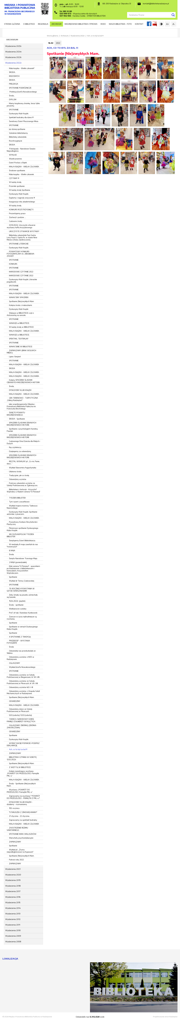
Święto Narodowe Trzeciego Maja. (23, 558)
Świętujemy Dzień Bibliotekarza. (22, 540)
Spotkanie (13, 577)
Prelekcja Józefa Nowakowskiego (23, 92)
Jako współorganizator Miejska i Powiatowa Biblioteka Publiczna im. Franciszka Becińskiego (21, 406)
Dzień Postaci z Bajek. (18, 163)
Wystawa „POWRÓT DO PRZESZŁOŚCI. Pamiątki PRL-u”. (20, 791)
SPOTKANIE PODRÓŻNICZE (20, 88)
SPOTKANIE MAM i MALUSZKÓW (22, 834)
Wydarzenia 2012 (12, 919)
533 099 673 (65, 14)
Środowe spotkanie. (17, 170)
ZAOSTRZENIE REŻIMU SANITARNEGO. (17, 829)
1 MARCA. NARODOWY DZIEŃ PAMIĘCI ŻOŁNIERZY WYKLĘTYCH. (21, 720)
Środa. (11, 554)
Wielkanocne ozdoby (17, 609)
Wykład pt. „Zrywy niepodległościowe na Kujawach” (20, 851)
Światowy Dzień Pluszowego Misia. (23, 121)
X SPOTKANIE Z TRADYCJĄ (20, 637)
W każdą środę (15, 182)
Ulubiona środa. (15, 471)
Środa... (12, 96)
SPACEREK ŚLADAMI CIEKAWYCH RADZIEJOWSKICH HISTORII (21, 436)
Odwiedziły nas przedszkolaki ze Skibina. (21, 652)
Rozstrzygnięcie (15, 141)
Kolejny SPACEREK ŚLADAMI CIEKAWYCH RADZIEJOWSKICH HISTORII (23, 381)
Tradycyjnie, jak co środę (19, 475)
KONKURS (13, 264)
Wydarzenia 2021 (12, 869)
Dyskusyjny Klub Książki (18, 309)
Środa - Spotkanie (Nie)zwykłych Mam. (21, 784)
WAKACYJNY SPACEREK (18, 297)
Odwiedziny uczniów (17, 479)
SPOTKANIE (13, 110)
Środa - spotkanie (16, 605)
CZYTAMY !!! (14, 178)
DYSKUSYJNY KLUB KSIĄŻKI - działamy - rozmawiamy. (20, 803)
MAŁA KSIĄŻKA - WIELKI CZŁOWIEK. (24, 167)
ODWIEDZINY (14, 701)
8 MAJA (12, 550)
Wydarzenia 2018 (13, 886)
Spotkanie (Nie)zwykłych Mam (21, 301)
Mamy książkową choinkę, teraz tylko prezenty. (23, 104)
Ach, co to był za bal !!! (18, 749)
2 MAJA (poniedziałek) (18, 562)
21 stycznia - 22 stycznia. (19, 816)
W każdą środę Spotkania (19, 190)
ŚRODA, (12, 72)
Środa (11, 647)
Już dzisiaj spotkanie (17, 129)
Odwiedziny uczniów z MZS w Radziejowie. (20, 658)
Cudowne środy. (15, 221)
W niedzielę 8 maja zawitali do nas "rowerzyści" (22, 545)
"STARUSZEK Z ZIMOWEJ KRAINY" (23, 812)
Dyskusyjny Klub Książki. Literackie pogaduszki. (22, 280)
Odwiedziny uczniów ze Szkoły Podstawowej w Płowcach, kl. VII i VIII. (22, 682)
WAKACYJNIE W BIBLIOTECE (20, 346)
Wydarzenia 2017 (12, 891)
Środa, (11, 386)
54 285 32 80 (66, 11)
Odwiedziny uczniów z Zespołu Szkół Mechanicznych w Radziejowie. (23, 692)
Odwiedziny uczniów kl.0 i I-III (21, 687)
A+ (167, 24)
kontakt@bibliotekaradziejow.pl (156, 4)
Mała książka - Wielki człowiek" (21, 68)
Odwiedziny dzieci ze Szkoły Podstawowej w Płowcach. (19, 710)
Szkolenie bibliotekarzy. (18, 133)
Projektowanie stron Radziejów (165, 1017)
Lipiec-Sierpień (15, 356)
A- (173, 24)
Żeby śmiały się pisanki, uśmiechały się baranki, (22, 596)
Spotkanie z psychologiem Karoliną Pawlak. (22, 430)
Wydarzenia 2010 (13, 930)
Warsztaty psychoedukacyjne (21, 838)
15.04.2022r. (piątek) (17, 601)
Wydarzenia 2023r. (13, 57)
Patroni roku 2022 (16, 860)
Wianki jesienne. (15, 159)
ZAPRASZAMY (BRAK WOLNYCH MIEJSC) (21, 351)
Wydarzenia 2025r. (13, 46)
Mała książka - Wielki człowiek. (21, 174)
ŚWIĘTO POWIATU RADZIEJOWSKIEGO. (16, 413)
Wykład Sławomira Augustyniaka (22, 468)
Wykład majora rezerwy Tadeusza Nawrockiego (22, 507)
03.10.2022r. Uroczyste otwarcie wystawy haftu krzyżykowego (21, 226)
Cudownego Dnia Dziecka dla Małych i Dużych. (23, 442)
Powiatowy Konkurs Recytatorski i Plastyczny (22, 523)
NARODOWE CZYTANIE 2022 (21, 272)
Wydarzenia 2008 (13, 941)
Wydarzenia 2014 (13, 908)
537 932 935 (65, 16)
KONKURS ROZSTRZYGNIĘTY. (21, 209)
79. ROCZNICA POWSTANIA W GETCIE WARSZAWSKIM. (20, 590)
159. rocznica (14, 808)
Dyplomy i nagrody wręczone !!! (22, 198)
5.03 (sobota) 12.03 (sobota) (20, 715)
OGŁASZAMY (14, 663)
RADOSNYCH (14, 76)
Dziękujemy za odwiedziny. (20, 451)
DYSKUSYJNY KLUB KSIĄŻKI (20, 390)
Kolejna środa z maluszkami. (20, 305)
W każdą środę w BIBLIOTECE (21, 327)
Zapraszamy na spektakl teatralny (23, 820)
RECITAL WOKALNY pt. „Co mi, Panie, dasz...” (23, 462)
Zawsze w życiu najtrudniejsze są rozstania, (22, 618)
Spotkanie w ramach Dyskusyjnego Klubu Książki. (22, 628)
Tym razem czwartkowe (19, 502)
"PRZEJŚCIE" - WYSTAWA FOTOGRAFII (18, 642)
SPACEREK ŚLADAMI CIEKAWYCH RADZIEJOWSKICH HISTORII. (21, 424)
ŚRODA (12, 145)
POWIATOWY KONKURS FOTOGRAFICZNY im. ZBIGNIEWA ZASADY (20, 253)
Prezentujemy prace (17, 213)
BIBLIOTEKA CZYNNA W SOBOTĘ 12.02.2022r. (22, 758)
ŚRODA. (12, 80)
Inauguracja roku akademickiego (22, 202)
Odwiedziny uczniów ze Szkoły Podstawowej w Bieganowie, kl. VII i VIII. (23, 676)
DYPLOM (12, 99)
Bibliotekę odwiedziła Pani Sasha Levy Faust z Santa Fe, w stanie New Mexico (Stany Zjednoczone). (22, 237)
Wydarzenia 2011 (12, 925)
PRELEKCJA (13, 84)
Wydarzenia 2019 (12, 880)
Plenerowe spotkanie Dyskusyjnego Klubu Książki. (22, 529)
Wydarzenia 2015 (12, 902)
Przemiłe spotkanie (17, 186)
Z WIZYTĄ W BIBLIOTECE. (20, 767)
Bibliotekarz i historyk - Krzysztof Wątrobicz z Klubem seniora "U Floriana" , (23, 491)
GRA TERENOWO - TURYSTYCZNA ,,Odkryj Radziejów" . (22, 399)
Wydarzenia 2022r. (13, 63)
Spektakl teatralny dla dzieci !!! (21, 117)
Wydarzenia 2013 (12, 913)
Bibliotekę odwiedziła (17, 137)
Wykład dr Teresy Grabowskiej (21, 581)
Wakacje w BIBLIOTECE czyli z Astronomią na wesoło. (20, 314)
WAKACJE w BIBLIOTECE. (19, 323)
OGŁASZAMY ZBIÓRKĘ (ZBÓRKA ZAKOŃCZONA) (21, 726)
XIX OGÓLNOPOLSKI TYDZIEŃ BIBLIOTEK (20, 535)
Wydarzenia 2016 (12, 897)
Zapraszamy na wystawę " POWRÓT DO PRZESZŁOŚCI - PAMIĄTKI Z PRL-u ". (23, 797)
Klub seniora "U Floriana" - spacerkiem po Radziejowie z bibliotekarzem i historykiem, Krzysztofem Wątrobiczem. (23, 569)
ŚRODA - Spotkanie (17, 419)
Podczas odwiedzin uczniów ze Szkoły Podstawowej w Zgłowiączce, (22, 484)
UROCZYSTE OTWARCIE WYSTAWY (24, 231)
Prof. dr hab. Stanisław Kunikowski (23, 613)
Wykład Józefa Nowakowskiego (22, 667)
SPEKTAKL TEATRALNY (18, 339)
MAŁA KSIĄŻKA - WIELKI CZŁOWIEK (24, 364)
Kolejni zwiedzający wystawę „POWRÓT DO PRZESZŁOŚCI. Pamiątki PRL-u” (23, 773)
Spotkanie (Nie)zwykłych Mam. (21, 697)
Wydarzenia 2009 (13, 936)
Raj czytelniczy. (15, 447)
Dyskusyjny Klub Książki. (19, 113)
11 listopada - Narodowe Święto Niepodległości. (21, 150)
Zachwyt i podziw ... (17, 217)
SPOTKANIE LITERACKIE (18, 244)
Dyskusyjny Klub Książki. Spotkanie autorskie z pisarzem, (22, 513)
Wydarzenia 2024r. (13, 51)
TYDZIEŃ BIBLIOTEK (17, 498)
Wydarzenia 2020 (13, 874)
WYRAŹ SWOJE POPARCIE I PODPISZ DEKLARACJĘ (23, 744)
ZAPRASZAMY (15, 753)
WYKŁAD (13, 155)
